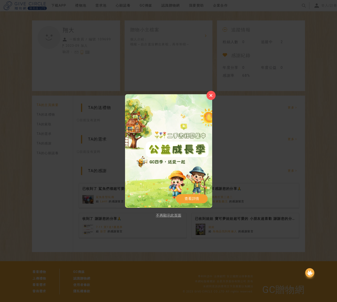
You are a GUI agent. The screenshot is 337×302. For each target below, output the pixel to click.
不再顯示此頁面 (168, 215)
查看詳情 (191, 198)
